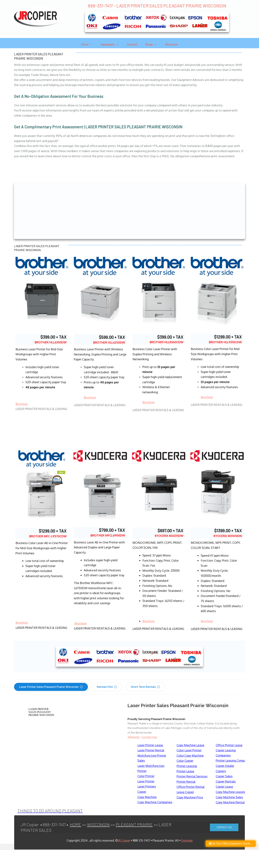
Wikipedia (133, 737)
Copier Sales (224, 776)
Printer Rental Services (192, 776)
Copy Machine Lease (190, 745)
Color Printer (145, 776)
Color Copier (185, 760)
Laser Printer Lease (150, 745)
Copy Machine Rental (230, 802)
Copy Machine (147, 797)
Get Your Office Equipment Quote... (230, 843)
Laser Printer (145, 781)
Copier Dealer (225, 766)
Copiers (221, 771)
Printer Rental (186, 781)
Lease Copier (185, 792)
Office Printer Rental (190, 787)
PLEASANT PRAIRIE (134, 824)
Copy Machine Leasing (231, 792)
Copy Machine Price (190, 797)
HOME (75, 824)
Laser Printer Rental (150, 750)
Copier (141, 792)
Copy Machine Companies (154, 802)
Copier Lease (224, 786)
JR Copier (124, 840)
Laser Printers (146, 786)
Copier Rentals (226, 781)
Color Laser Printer (189, 750)
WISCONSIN (98, 824)
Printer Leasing (187, 766)
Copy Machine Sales (229, 797)
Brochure (22, 404)
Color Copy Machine (190, 755)
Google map (149, 737)
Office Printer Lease (229, 745)
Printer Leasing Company (232, 760)
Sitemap (187, 840)
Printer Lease (185, 771)
